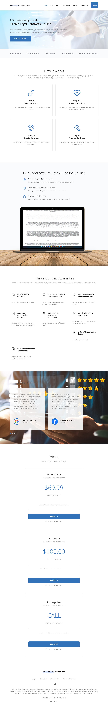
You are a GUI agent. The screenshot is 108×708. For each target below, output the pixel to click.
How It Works (65, 5)
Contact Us (84, 5)
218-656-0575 (50, 623)
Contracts (54, 5)
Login (94, 5)
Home (46, 5)
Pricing (75, 5)
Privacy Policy (55, 679)
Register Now (20, 39)
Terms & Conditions (69, 679)
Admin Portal (54, 702)
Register (54, 516)
